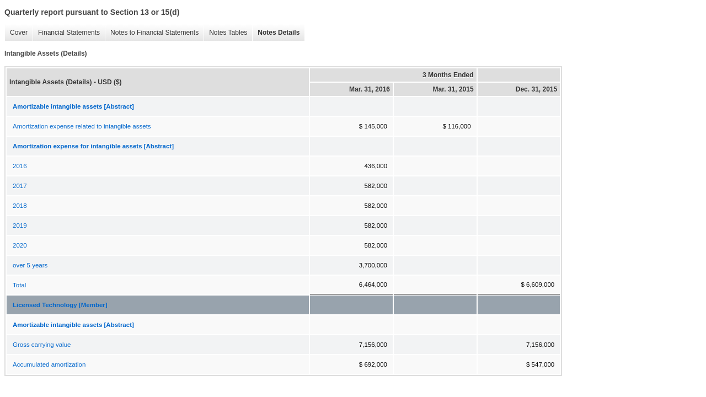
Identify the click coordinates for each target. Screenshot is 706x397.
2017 (20, 186)
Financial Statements (66, 33)
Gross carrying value (42, 344)
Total (19, 285)
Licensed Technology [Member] (60, 305)
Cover (16, 33)
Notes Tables (225, 33)
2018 (20, 205)
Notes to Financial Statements (152, 33)
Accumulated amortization (49, 364)
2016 (20, 166)
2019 (20, 225)
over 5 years (30, 265)
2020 (20, 245)
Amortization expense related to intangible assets (82, 126)
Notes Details (275, 33)
